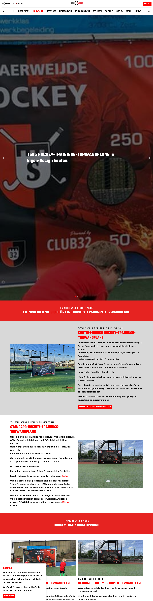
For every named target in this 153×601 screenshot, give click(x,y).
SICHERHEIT (109, 11)
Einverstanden (9, 596)
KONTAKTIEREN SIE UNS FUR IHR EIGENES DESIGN (95, 407)
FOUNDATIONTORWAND (82, 11)
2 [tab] (77, 296)
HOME (13, 11)
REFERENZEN (97, 11)
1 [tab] (75, 296)
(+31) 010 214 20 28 (8, 3)
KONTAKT (138, 11)
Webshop (65, 476)
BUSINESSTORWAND (65, 11)
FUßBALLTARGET (23, 11)
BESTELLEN (119, 11)
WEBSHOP (129, 11)
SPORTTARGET (51, 11)
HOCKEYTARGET (38, 11)
